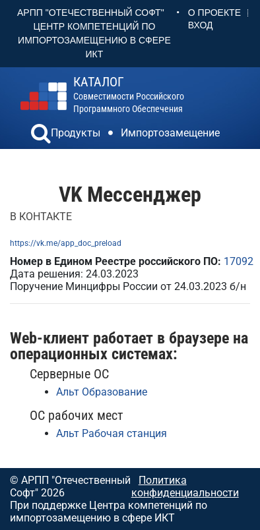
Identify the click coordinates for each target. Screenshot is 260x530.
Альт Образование (101, 392)
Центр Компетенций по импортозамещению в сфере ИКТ (94, 40)
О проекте (214, 12)
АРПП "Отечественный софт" (90, 12)
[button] (41, 135)
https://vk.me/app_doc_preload (65, 243)
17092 (238, 261)
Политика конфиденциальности (185, 486)
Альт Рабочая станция (111, 433)
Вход (200, 25)
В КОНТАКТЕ (41, 216)
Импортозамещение (170, 133)
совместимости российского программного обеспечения (128, 94)
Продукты (75, 133)
